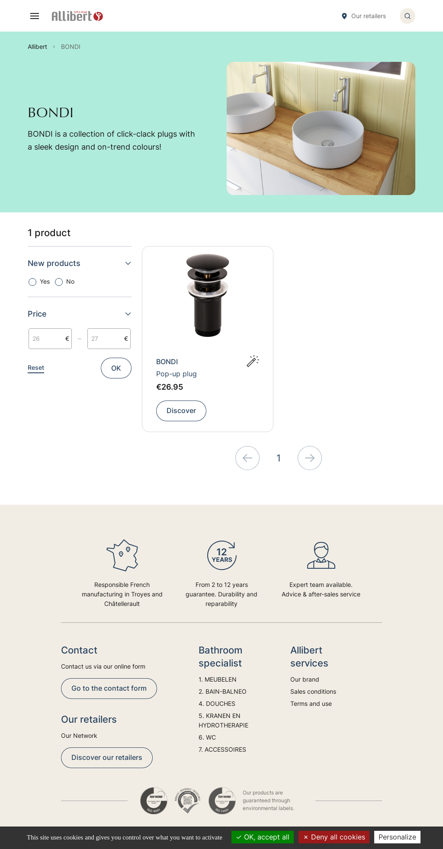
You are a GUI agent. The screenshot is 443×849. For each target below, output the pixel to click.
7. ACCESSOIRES (222, 749)
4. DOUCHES (217, 703)
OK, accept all (262, 837)
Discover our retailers (106, 757)
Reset (36, 367)
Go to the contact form (109, 688)
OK (116, 368)
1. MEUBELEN (218, 679)
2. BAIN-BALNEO (223, 691)
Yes (45, 281)
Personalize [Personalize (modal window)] (397, 837)
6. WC (207, 737)
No (70, 281)
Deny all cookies (334, 837)
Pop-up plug (176, 373)
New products (80, 263)
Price (80, 313)
